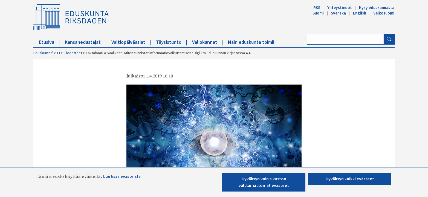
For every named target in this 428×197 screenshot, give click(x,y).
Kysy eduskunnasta (376, 8)
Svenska (338, 13)
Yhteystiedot (339, 8)
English (359, 13)
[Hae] (389, 39)
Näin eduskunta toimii (251, 42)
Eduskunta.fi (43, 53)
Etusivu (49, 42)
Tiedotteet (73, 53)
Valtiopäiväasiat (131, 42)
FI (58, 53)
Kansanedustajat (85, 42)
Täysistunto (171, 42)
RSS (316, 8)
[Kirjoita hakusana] (345, 39)
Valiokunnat (207, 42)
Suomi (318, 13)
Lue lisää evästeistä (122, 176)
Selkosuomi (383, 13)
